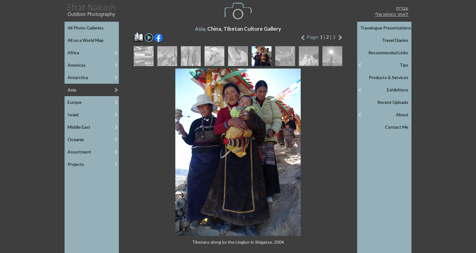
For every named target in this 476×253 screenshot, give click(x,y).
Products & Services (388, 77)
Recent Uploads (392, 102)
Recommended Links (388, 52)
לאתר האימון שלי (391, 14)
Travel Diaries (395, 40)
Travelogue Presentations (385, 27)
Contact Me (396, 127)
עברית (402, 8)
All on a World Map (86, 40)
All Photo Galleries (86, 27)
